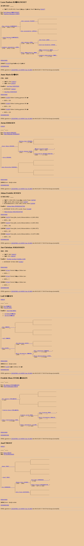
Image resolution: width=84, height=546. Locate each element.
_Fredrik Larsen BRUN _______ (29, 439)
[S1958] (8, 104)
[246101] (13, 268)
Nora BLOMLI (8, 321)
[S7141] (8, 284)
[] (3, 70)
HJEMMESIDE (5, 72)
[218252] (13, 89)
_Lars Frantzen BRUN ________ (47, 436)
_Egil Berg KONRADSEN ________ (40, 511)
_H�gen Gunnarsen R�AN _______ (48, 55)
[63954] (3, 132)
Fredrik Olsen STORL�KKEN (11, 434)
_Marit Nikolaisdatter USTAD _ (42, 376)
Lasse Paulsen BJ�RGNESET (11, 41)
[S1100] (7, 387)
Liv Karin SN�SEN (10, 327)
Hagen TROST (7, 480)
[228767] (25, 215)
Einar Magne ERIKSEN (9, 139)
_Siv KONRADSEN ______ (8, 520)
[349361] (13, 95)
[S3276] (8, 231)
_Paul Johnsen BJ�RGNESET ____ (11, 27)
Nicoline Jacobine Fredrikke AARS (16, 272)
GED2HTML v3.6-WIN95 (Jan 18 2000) (21, 76)
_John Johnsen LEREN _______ (29, 46)
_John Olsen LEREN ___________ (47, 43)
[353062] (20, 275)
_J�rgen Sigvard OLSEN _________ (44, 157)
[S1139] (8, 70)
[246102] (13, 270)
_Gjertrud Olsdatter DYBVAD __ (47, 49)
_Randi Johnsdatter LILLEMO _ (29, 451)
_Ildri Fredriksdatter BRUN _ (10, 445)
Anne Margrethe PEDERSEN (12, 140)
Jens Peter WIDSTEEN (13, 92)
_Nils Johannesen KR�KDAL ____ (42, 370)
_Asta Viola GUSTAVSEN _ (22, 526)
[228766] (33, 214)
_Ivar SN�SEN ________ (8, 342)
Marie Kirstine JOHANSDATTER (14, 225)
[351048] (28, 222)
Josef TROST (6, 508)
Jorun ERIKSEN (7, 167)
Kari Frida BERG (11, 324)
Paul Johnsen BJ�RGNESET (11, 12)
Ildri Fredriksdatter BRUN (11, 407)
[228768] (32, 217)
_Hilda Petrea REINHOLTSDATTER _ (44, 163)
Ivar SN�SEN (7, 320)
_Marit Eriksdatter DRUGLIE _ (47, 442)
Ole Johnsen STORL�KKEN (11, 405)
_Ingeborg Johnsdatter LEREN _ (10, 52)
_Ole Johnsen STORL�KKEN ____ (10, 420)
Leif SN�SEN (7, 355)
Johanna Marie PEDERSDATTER (16, 220)
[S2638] (8, 242)
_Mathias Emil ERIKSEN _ (26, 148)
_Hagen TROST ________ (8, 495)
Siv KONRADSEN (9, 481)
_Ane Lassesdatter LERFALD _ (29, 33)
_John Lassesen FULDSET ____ (29, 21)
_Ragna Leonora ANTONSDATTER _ (40, 517)
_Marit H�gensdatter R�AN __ (30, 58)
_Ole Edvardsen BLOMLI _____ (24, 361)
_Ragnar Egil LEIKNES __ (22, 514)
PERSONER (4, 66)
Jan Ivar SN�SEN (10, 329)
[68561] (3, 474)
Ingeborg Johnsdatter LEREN (12, 14)
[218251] (13, 88)
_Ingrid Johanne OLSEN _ (26, 160)
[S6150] (8, 247)
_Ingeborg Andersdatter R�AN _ (48, 61)
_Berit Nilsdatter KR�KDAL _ (24, 373)
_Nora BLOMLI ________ (8, 367)
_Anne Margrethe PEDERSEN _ (9, 179)
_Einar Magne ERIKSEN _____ (9, 154)
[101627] (42, 9)
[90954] (3, 313)
